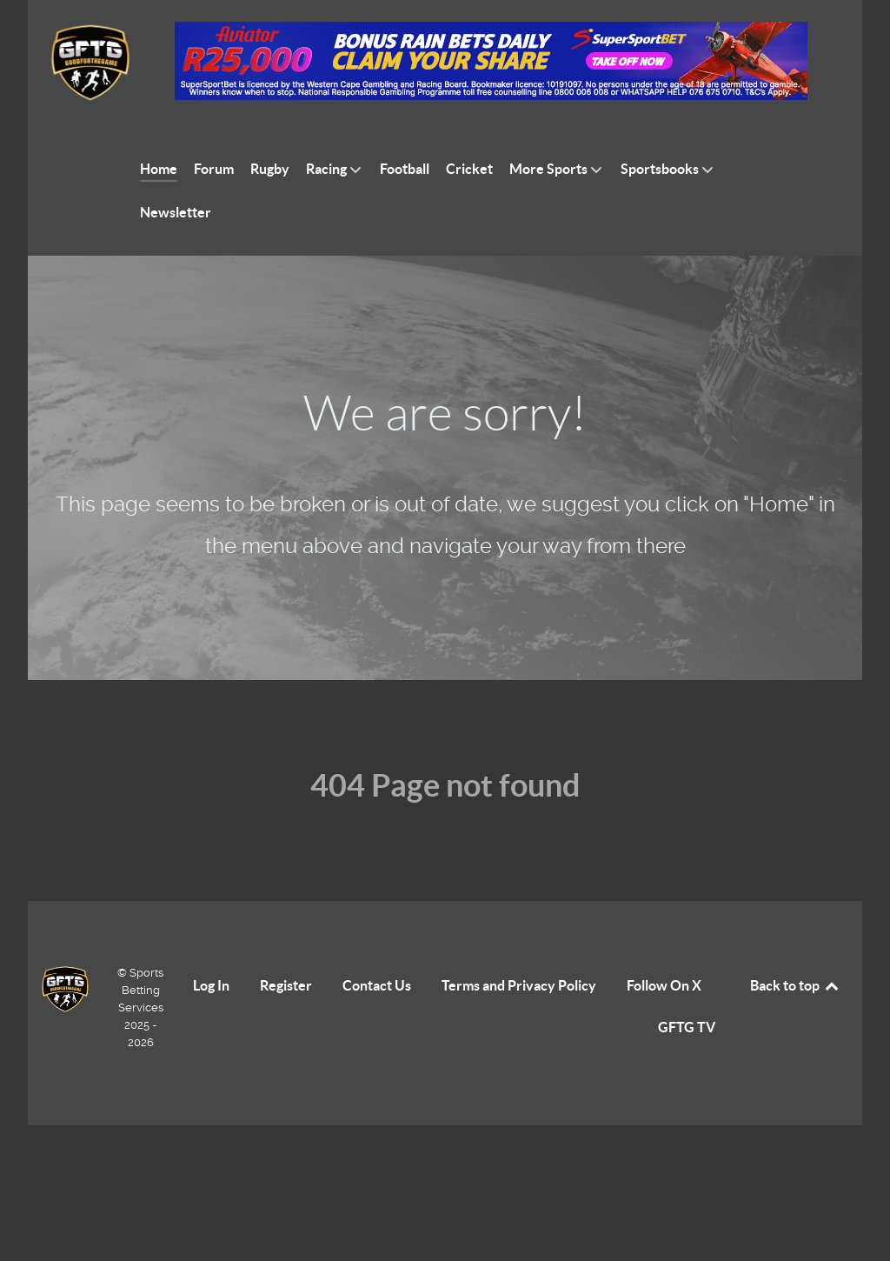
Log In (211, 985)
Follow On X (664, 985)
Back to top (795, 985)
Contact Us (376, 985)
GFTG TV (686, 1027)
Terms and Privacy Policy (519, 985)
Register (286, 985)
